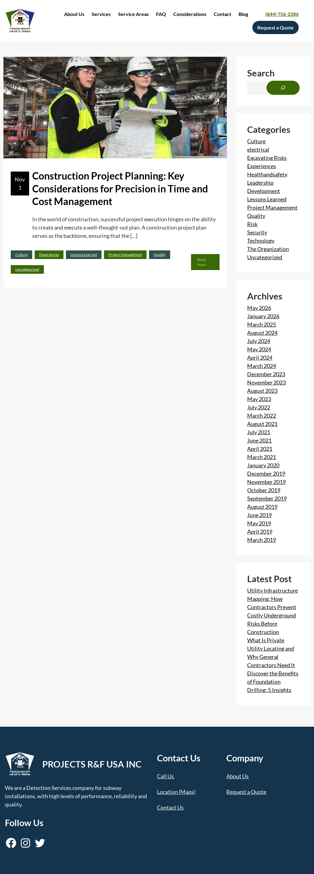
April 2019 (259, 531)
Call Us (165, 776)
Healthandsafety (267, 174)
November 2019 (266, 481)
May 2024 (259, 349)
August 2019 (262, 506)
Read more (203, 263)
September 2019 (267, 498)
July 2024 (258, 341)
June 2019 (259, 515)
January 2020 (263, 465)
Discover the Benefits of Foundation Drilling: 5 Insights (272, 681)
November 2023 (266, 382)
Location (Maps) (176, 791)
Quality (160, 254)
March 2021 (261, 457)
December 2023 (266, 374)
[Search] (283, 88)
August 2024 (262, 332)
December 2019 (266, 473)
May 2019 (259, 523)
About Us (237, 776)
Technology (260, 240)
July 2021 (258, 432)
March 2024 (261, 365)
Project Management (125, 254)
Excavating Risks (267, 157)
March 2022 (261, 415)
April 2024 (259, 357)
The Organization (268, 249)
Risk (252, 224)
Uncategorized (27, 269)
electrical (258, 149)
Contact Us (170, 807)
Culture (21, 254)
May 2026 (259, 307)
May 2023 (259, 399)
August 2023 (262, 390)
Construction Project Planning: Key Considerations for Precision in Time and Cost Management (120, 188)
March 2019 (261, 539)
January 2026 (263, 316)
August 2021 (262, 423)
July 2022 (258, 407)
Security (257, 232)
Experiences (49, 254)
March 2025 (261, 324)
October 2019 (263, 490)
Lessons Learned (84, 254)
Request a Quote (246, 791)
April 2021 (259, 448)
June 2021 (259, 440)
